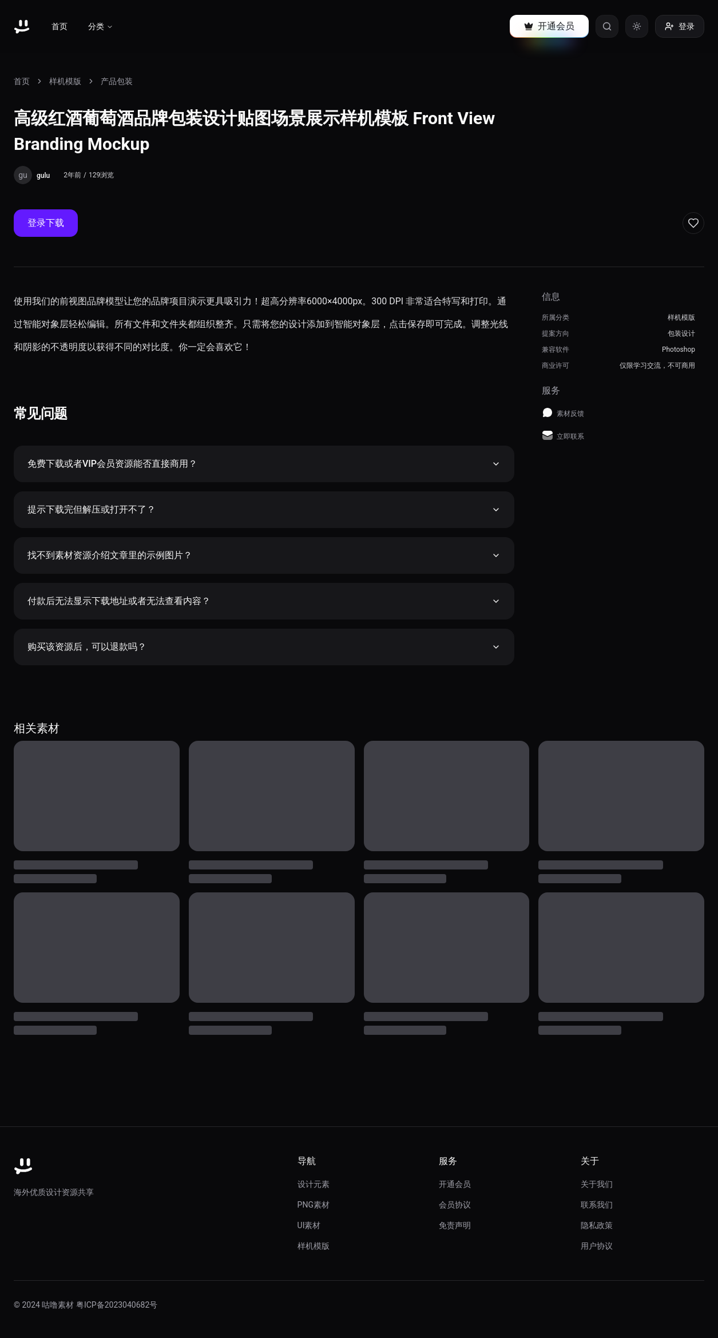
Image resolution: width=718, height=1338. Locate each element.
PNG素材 (313, 1204)
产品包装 (117, 81)
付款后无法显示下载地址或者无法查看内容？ (264, 600)
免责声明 (455, 1225)
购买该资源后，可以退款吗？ (264, 646)
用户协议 (597, 1245)
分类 (100, 26)
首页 (59, 26)
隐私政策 (597, 1225)
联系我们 (597, 1204)
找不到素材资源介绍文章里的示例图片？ (264, 555)
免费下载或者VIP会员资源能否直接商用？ (264, 463)
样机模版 (65, 81)
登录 (680, 26)
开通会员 (455, 1184)
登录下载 (45, 222)
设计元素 (313, 1184)
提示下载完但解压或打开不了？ (264, 509)
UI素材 (309, 1225)
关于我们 (597, 1184)
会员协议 (455, 1204)
